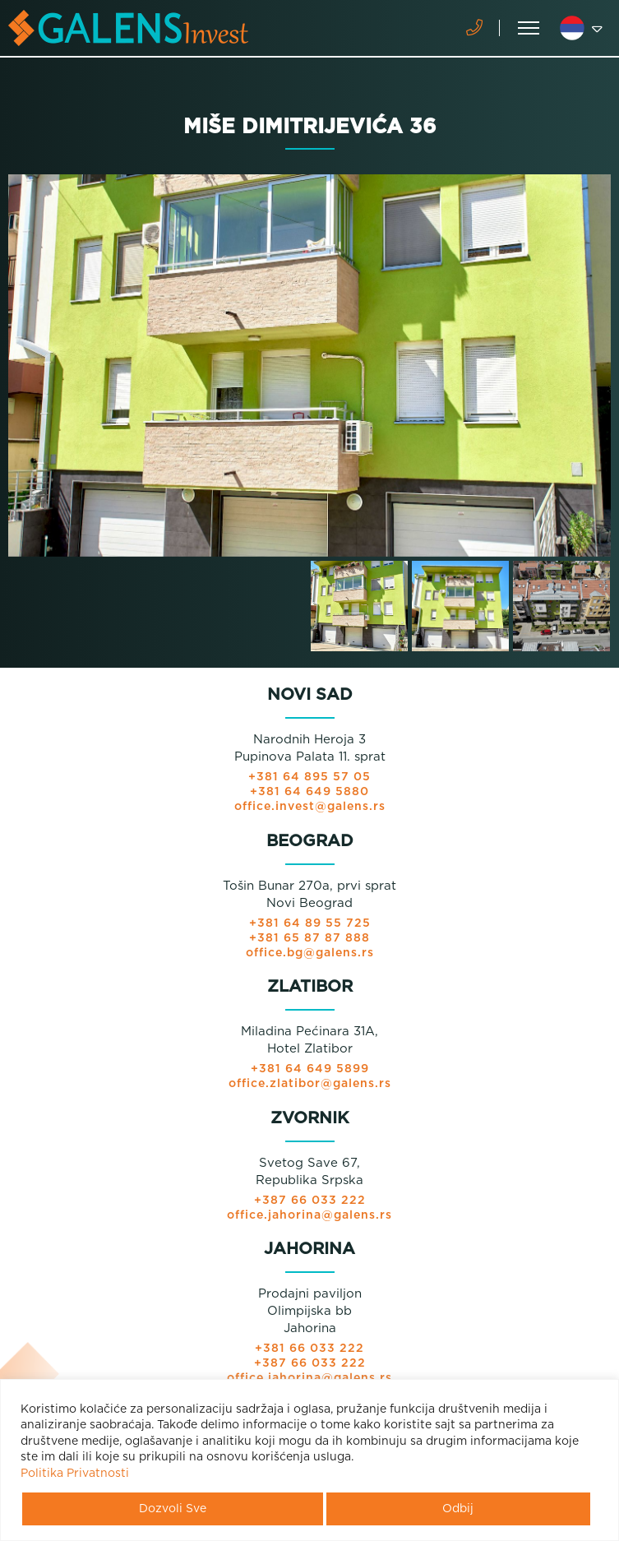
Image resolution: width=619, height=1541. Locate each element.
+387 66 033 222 (310, 1200)
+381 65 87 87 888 (309, 938)
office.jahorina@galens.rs (309, 1215)
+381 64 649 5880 (309, 792)
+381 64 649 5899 (310, 1069)
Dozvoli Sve (172, 1509)
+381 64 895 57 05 (309, 777)
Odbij (457, 1509)
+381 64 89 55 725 (310, 923)
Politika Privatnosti (75, 1473)
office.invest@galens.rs (310, 806)
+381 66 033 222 (309, 1348)
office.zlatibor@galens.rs (310, 1084)
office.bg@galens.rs (310, 953)
